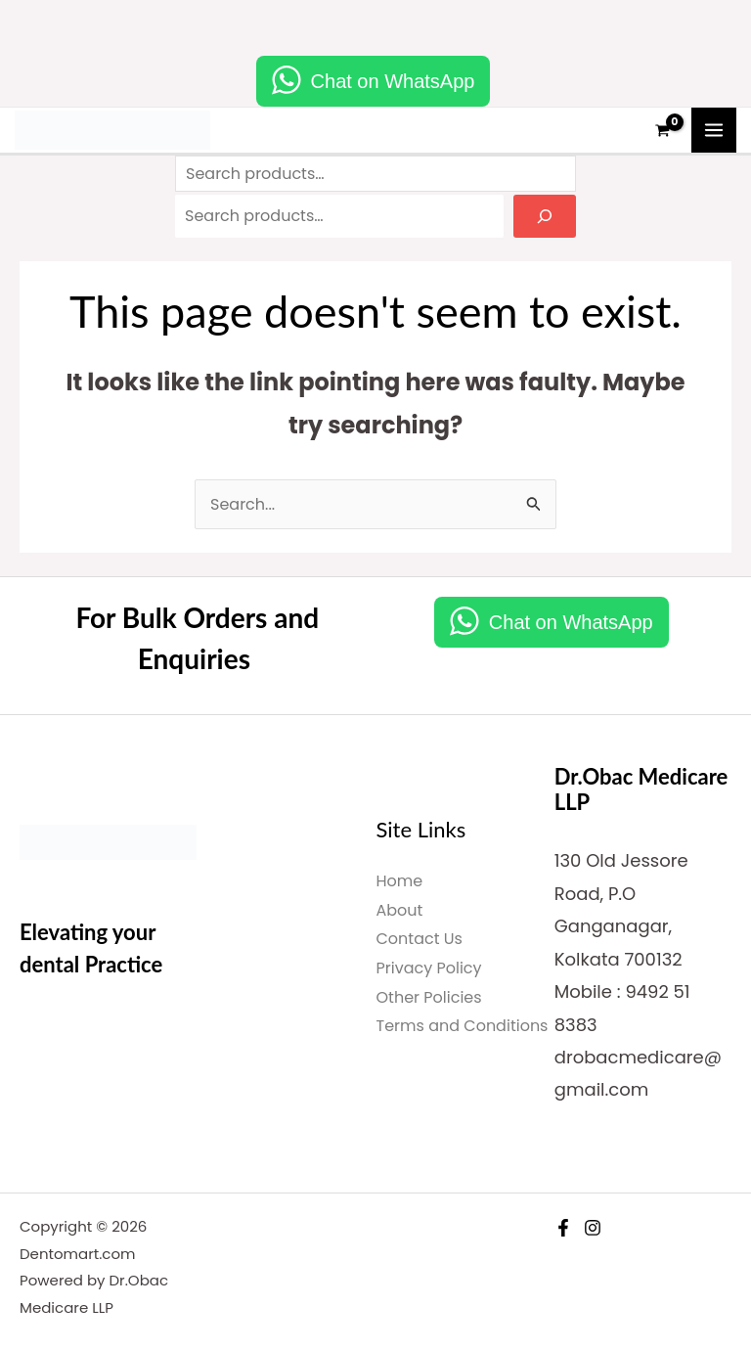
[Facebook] (563, 1228)
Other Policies (429, 997)
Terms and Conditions (462, 1025)
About (399, 910)
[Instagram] (592, 1228)
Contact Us (419, 938)
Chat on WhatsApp (393, 81)
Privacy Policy (429, 968)
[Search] (544, 216)
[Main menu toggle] (713, 130)
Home (399, 881)
